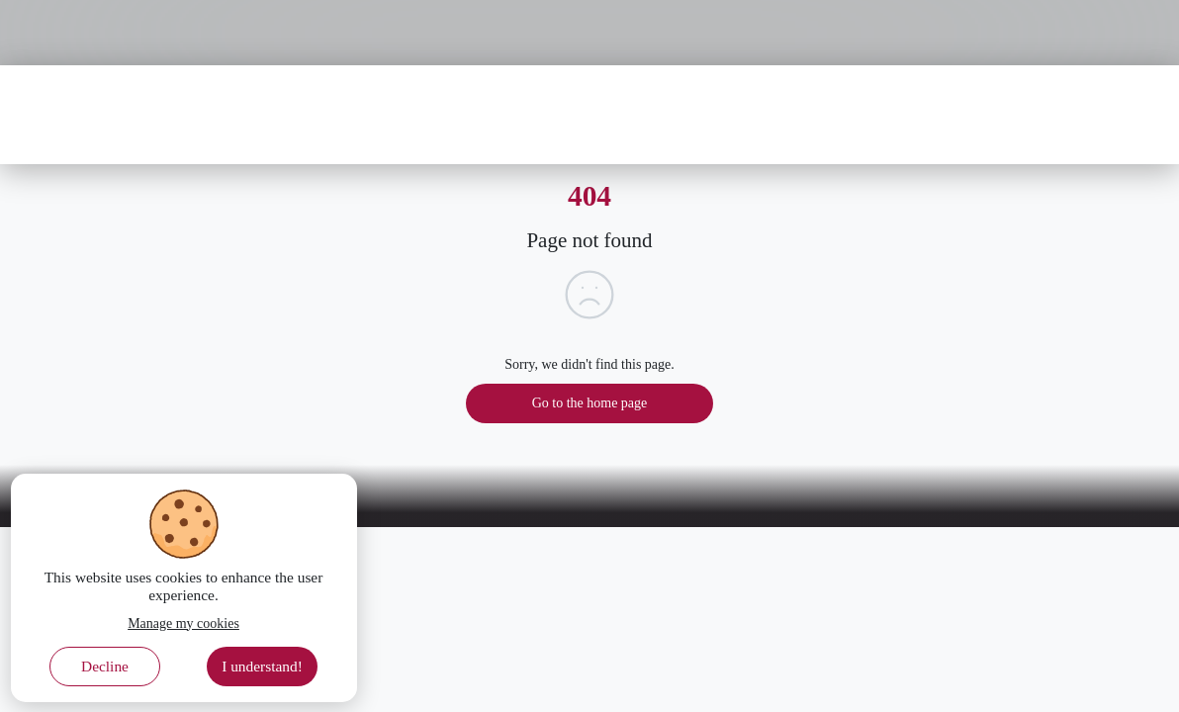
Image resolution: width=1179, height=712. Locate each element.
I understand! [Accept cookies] (262, 666)
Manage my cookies (183, 623)
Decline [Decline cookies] (105, 666)
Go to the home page (590, 403)
